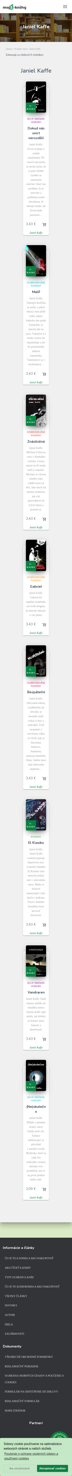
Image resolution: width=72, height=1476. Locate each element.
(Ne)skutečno (36, 1109)
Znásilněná (36, 441)
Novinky (11, 1305)
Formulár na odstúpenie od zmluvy (31, 1391)
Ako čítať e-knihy (18, 1267)
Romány (36, 836)
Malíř (36, 292)
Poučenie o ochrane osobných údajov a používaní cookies (31, 1456)
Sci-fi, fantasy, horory (36, 120)
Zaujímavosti (14, 1333)
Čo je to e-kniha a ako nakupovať (29, 1258)
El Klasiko (36, 842)
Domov (9, 49)
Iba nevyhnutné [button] (19, 1468)
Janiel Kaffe (35, 232)
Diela (9, 1324)
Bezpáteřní (36, 692)
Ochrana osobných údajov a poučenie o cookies (34, 1379)
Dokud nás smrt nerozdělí (36, 133)
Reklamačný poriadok (21, 1366)
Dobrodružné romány (36, 284)
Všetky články (16, 1296)
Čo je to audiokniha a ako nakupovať (32, 1286)
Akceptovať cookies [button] (52, 1468)
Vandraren (36, 992)
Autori (10, 1315)
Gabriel (36, 586)
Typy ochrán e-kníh (19, 1277)
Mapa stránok (15, 1410)
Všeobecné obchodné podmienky (29, 1356)
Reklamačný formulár (22, 1401)
